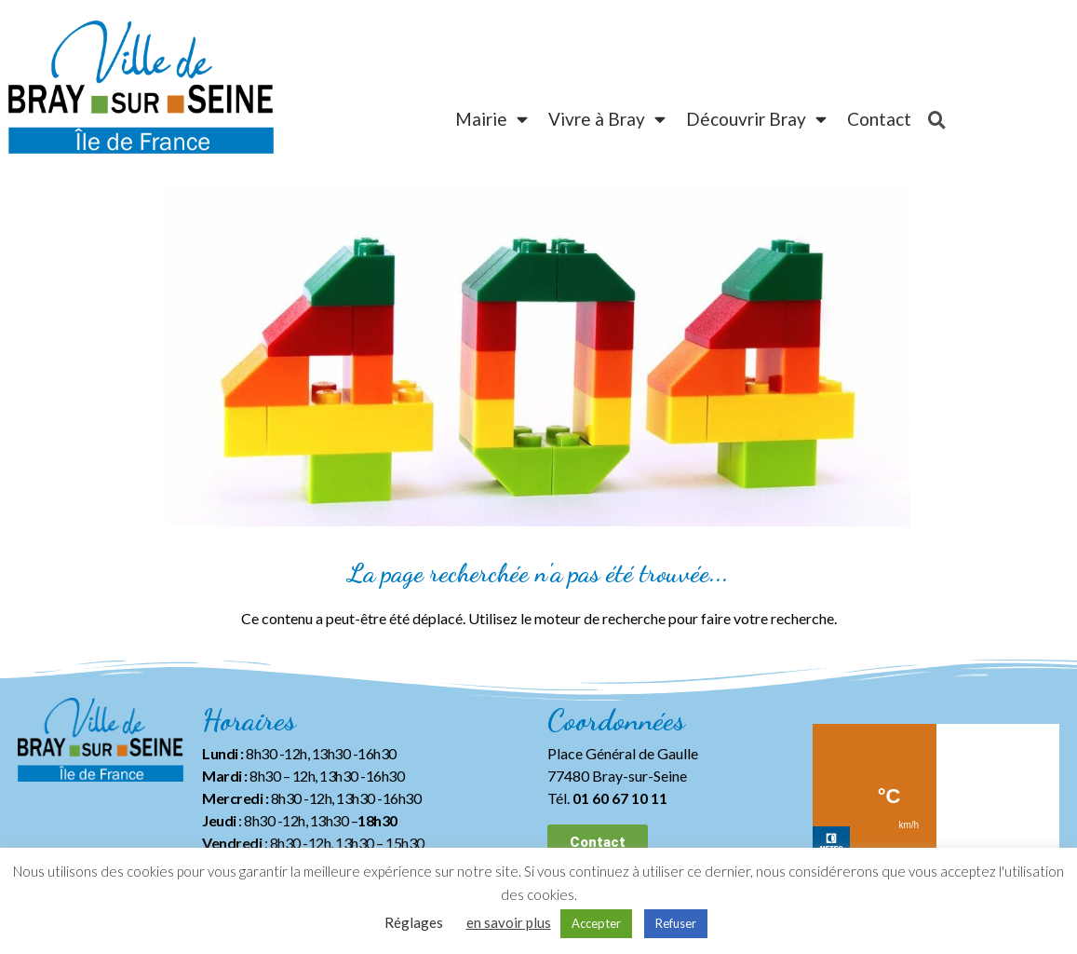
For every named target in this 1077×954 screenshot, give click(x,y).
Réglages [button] (413, 922)
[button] (597, 843)
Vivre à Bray (607, 119)
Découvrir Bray (756, 119)
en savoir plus (508, 922)
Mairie (491, 119)
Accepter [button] (596, 923)
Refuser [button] (675, 923)
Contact (879, 118)
